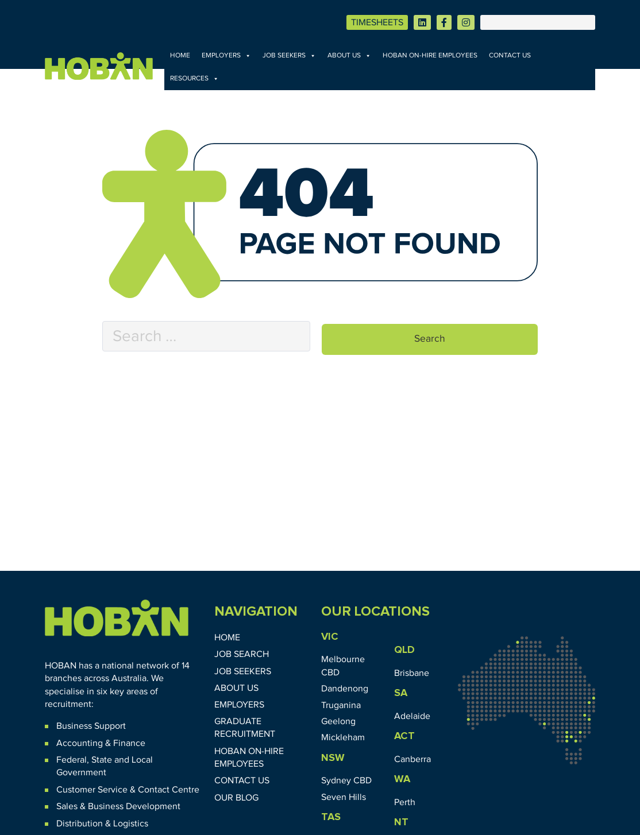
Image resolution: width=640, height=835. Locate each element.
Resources (194, 78)
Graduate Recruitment (244, 728)
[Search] (537, 22)
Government (81, 772)
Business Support (91, 725)
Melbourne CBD (343, 665)
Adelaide (412, 716)
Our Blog (236, 797)
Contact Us (510, 55)
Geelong (338, 721)
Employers (226, 55)
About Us (349, 55)
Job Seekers (289, 55)
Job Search (241, 654)
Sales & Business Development (118, 806)
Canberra (412, 759)
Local (142, 759)
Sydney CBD (346, 780)
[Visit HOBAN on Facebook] (444, 22)
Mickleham (343, 737)
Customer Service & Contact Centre (127, 789)
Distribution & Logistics (102, 823)
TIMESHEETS (377, 22)
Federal (71, 759)
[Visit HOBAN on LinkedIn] (422, 22)
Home (180, 55)
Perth (404, 802)
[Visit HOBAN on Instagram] (466, 22)
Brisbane (411, 673)
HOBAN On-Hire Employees (430, 55)
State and (110, 759)
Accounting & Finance (100, 743)
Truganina (341, 705)
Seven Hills (343, 797)
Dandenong (344, 688)
